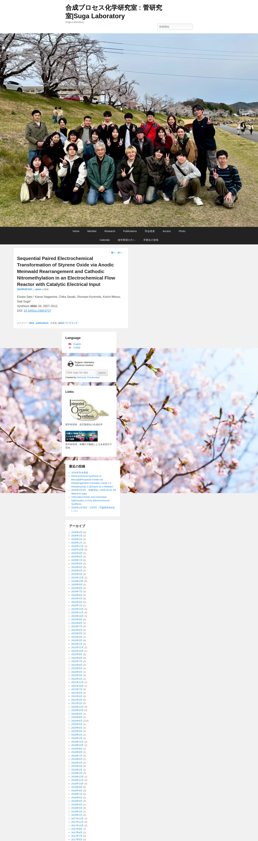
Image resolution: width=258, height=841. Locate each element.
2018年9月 (76, 787)
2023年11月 (77, 612)
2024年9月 (76, 584)
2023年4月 (76, 637)
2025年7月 (76, 560)
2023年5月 (76, 633)
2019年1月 (76, 773)
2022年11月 (77, 647)
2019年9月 (76, 748)
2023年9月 (76, 619)
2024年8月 (76, 588)
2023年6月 (76, 630)
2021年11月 (77, 682)
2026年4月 (76, 532)
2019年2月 (76, 769)
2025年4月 (76, 570)
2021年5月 (76, 692)
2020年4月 (76, 727)
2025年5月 (76, 567)
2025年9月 (76, 553)
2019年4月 (76, 762)
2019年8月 (76, 752)
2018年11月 (77, 780)
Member (92, 231)
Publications (130, 231)
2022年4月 (76, 672)
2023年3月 (76, 640)
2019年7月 (76, 755)
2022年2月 (76, 679)
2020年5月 (76, 724)
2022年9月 (76, 654)
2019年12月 (77, 741)
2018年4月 (76, 804)
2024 (31, 323)
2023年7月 (76, 626)
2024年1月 (76, 605)
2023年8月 (76, 623)
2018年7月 (76, 794)
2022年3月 (76, 675)
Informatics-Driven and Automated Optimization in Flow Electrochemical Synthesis (90, 500)
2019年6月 (76, 759)
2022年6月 (76, 665)
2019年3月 (76, 766)
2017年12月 (77, 818)
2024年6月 (76, 595)
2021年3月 (76, 699)
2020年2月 (76, 734)
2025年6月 (76, 563)
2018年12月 (77, 776)
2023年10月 (77, 616)
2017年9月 (76, 829)
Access (167, 231)
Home (76, 231)
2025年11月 (77, 546)
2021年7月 (76, 689)
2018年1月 (76, 815)
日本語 (76, 347)
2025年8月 (76, 556)
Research (109, 231)
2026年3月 (76, 535)
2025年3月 (76, 574)
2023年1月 (76, 644)
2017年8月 (76, 832)
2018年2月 (76, 811)
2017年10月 (77, 825)
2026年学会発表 (79, 472)
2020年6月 (76, 720)
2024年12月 (77, 577)
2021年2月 (76, 703)
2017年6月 (76, 839)
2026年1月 (76, 542)
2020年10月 (77, 710)
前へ (111, 252)
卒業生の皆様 (150, 239)
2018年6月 (76, 797)
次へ (121, 252)
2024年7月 (76, 591)
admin (38, 289)
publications (42, 323)
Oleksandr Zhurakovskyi (88, 377)
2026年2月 (76, 539)
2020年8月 (76, 717)
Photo (182, 231)
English (77, 344)
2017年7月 (76, 836)
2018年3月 (76, 808)
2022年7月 (76, 661)
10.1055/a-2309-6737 (37, 310)
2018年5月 (76, 801)
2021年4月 (76, 696)
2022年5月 (76, 668)
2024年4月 (76, 598)
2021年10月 (77, 686)
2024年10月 (77, 581)
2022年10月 (77, 651)
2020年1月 (76, 738)
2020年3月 (76, 731)
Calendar (105, 239)
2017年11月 (77, 822)
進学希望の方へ (126, 239)
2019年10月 (77, 745)
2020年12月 (77, 706)
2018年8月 (76, 790)
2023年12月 (77, 609)
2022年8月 (76, 658)
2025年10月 (77, 549)
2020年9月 (76, 713)
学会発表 (150, 231)
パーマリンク (71, 323)
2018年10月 (77, 783)
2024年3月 (76, 602)
